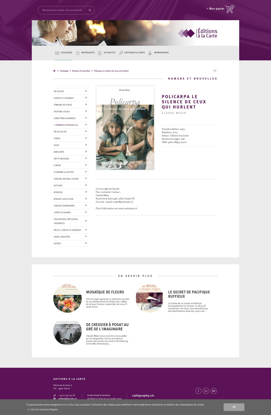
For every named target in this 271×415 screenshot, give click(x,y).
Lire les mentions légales (44, 409)
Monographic (161, 53)
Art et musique (61, 159)
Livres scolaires (62, 213)
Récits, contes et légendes (67, 230)
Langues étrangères (64, 206)
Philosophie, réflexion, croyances (66, 221)
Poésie (57, 139)
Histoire (58, 186)
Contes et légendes (64, 98)
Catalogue (66, 53)
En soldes (59, 92)
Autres (57, 244)
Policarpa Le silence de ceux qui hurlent (111, 71)
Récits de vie (60, 132)
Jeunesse (58, 192)
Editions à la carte (134, 53)
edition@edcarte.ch (67, 399)
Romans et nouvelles (81, 71)
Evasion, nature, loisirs (66, 179)
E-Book (57, 166)
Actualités (109, 53)
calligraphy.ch (143, 395)
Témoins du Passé (63, 105)
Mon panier (216, 9)
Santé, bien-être (62, 237)
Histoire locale (62, 112)
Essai (56, 145)
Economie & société (64, 172)
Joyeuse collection (63, 199)
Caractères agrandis (65, 118)
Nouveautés (88, 53)
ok (234, 407)
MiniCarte (59, 152)
